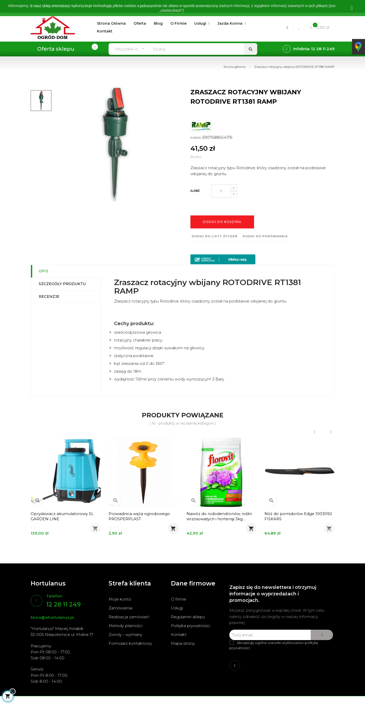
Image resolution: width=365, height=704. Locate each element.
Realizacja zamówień (129, 616)
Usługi (177, 608)
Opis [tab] (43, 271)
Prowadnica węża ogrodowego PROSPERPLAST (139, 516)
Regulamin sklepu (188, 616)
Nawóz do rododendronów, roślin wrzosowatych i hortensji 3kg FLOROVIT (219, 516)
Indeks (195, 137)
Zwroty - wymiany (125, 634)
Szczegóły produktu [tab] (62, 283)
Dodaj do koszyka (222, 222)
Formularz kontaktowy (130, 643)
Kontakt (179, 634)
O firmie (178, 599)
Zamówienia (120, 608)
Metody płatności (125, 625)
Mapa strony (183, 643)
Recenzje (49, 296)
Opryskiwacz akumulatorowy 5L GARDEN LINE (62, 516)
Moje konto (120, 599)
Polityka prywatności (190, 625)
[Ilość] (221, 191)
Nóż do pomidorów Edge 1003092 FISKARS (298, 516)
